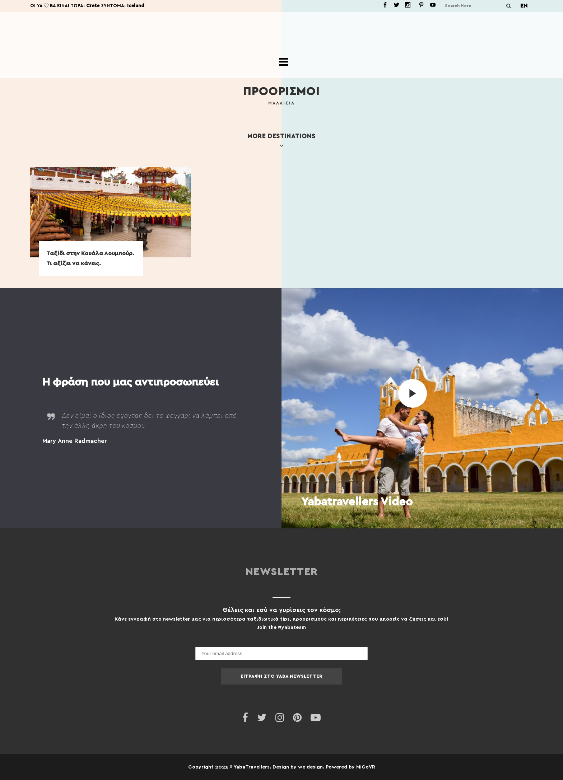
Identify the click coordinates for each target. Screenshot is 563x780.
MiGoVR (365, 766)
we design (310, 766)
